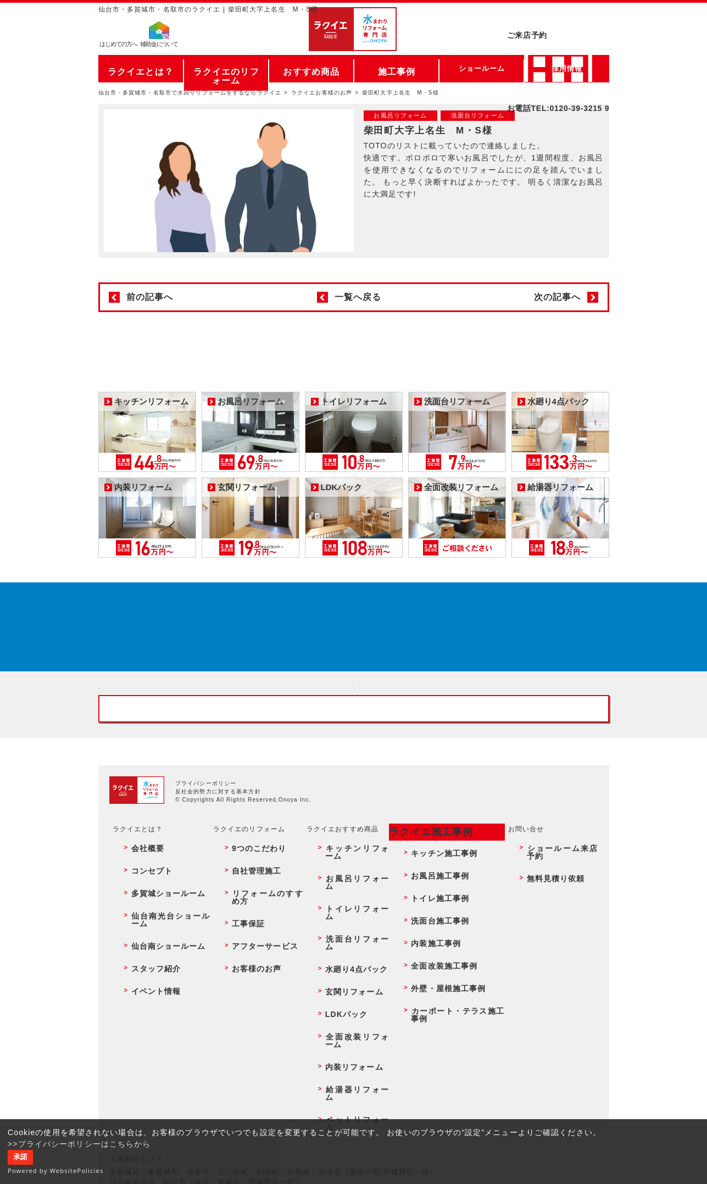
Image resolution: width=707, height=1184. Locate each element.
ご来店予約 (558, 19)
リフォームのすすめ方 (262, 990)
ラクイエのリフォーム (226, 68)
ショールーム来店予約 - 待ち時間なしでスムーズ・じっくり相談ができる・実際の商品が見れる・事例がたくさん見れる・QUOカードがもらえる (223, 753)
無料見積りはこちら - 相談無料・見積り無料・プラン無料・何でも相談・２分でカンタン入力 (483, 753)
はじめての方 (118, 47)
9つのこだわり (250, 966)
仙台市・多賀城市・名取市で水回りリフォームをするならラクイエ (190, 93)
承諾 (20, 1157)
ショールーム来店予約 (558, 966)
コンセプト (143, 978)
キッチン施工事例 (436, 966)
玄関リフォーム (345, 1026)
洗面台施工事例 (432, 1001)
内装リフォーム (345, 1061)
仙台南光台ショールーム (164, 1001)
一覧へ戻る (358, 297)
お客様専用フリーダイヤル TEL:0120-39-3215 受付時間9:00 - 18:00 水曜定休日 (353, 825)
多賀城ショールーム (157, 990)
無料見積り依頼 (547, 978)
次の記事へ (557, 297)
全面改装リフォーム (352, 1049)
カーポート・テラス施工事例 (454, 1049)
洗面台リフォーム (348, 1001)
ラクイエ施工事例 (424, 953)
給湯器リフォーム (348, 1073)
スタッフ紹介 (146, 1026)
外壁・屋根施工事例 (439, 1037)
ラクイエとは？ (140, 68)
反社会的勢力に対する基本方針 (218, 916)
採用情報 (567, 68)
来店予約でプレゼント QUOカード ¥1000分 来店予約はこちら (351, 640)
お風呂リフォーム (348, 978)
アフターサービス (254, 1014)
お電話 (558, 40)
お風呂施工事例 (432, 978)
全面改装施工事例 (436, 1026)
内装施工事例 (428, 1014)
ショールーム (482, 68)
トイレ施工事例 (432, 990)
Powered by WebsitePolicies (56, 1170)
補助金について (159, 47)
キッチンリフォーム (352, 966)
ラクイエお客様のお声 (321, 93)
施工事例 (396, 68)
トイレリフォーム (348, 990)
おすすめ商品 (311, 68)
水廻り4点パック (347, 1014)
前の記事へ (150, 297)
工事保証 (240, 1001)
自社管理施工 (247, 978)
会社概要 (139, 966)
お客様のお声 (247, 1026)
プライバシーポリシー (205, 907)
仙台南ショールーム (157, 1014)
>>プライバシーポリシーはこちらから (79, 1143)
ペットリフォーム (348, 1085)
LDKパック (338, 1037)
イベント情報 (146, 1037)
